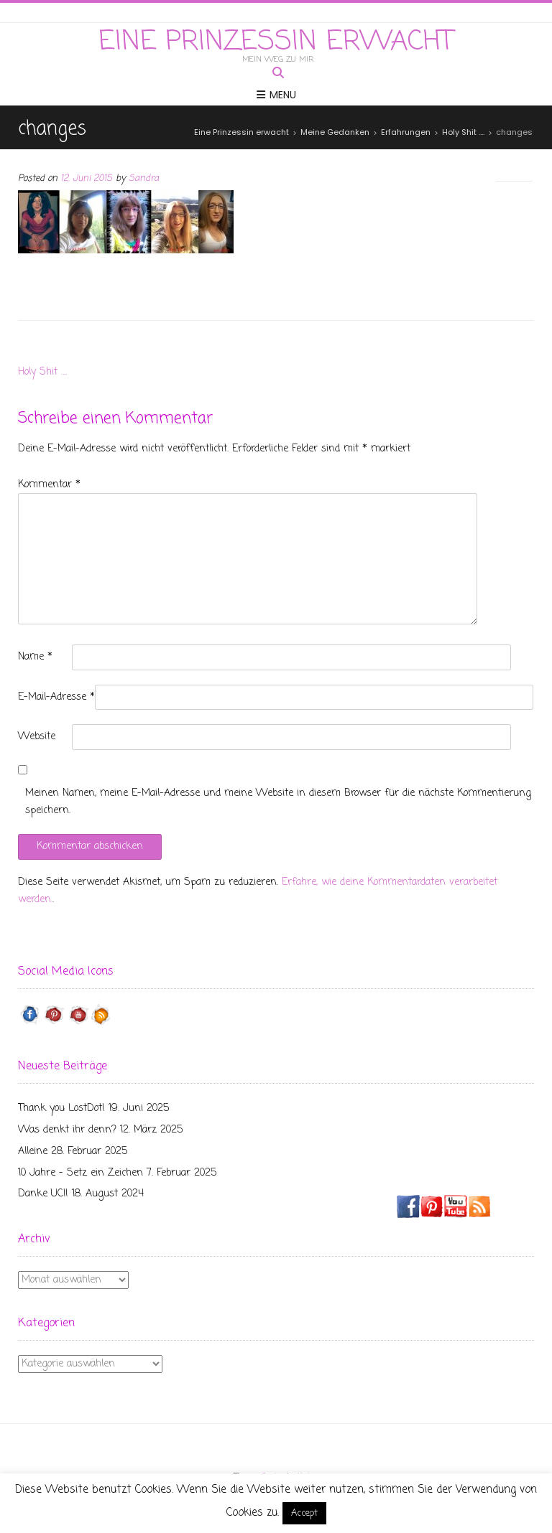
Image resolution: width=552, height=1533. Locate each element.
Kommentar (49, 484)
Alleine (32, 1151)
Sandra (144, 178)
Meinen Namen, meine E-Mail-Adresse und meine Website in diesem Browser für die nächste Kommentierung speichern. (278, 802)
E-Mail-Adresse (56, 697)
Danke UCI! (43, 1193)
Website (36, 736)
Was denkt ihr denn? (67, 1130)
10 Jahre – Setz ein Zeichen (80, 1173)
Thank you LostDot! (61, 1108)
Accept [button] (304, 1513)
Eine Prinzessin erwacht (276, 42)
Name (35, 657)
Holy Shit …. (42, 372)
